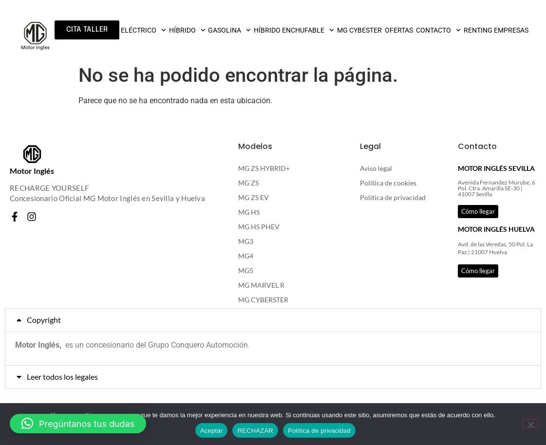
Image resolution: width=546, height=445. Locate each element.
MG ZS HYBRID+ (264, 168)
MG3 (245, 241)
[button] (273, 320)
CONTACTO (438, 30)
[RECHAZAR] (530, 423)
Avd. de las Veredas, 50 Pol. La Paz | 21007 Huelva (495, 248)
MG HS (249, 212)
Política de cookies (388, 183)
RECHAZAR (255, 430)
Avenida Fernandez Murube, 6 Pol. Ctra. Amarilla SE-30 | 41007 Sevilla (496, 188)
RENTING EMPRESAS (496, 30)
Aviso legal (376, 168)
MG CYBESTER (359, 30)
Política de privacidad (393, 197)
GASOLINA (229, 30)
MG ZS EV (253, 197)
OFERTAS (399, 30)
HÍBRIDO (187, 30)
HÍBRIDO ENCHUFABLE (294, 30)
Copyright (44, 319)
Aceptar (211, 430)
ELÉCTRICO (143, 30)
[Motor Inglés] (32, 154)
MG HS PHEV (259, 226)
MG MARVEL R (261, 285)
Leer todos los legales (62, 376)
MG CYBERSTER (263, 300)
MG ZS (248, 183)
